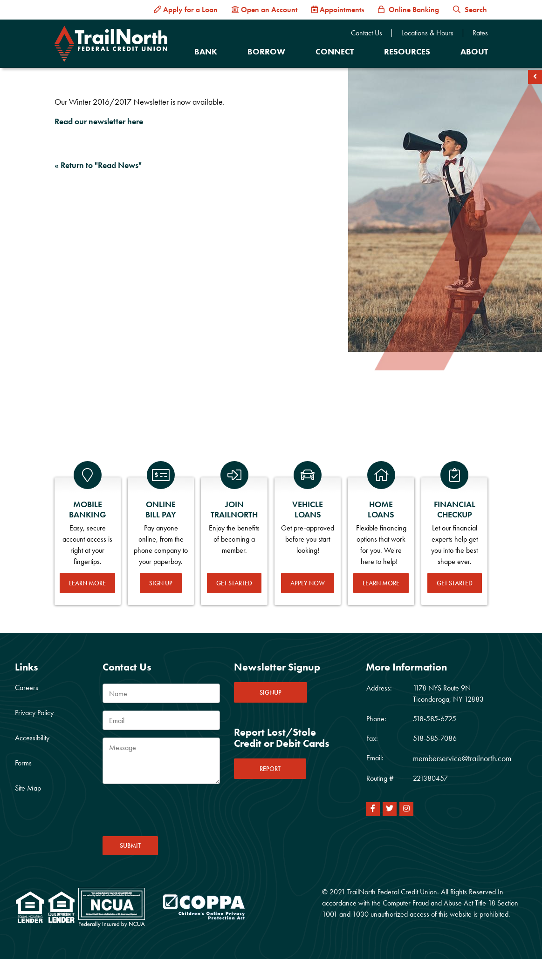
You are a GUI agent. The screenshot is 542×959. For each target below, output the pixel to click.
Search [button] (470, 9)
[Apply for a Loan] (186, 9)
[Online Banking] (408, 9)
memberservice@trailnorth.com (462, 758)
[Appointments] (337, 9)
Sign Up (160, 583)
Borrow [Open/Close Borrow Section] (266, 51)
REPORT (270, 769)
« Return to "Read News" (98, 165)
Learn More (87, 583)
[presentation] (173, 813)
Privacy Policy (34, 713)
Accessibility (32, 738)
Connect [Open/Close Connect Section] (335, 51)
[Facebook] (373, 809)
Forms (23, 763)
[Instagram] (406, 809)
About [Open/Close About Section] (474, 51)
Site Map (28, 788)
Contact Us (366, 33)
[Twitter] (390, 809)
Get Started (234, 583)
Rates (480, 33)
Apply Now (307, 583)
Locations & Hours (427, 33)
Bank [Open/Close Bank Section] (205, 51)
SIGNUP (270, 692)
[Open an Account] (264, 9)
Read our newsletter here (99, 121)
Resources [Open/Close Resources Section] (407, 51)
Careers (26, 687)
